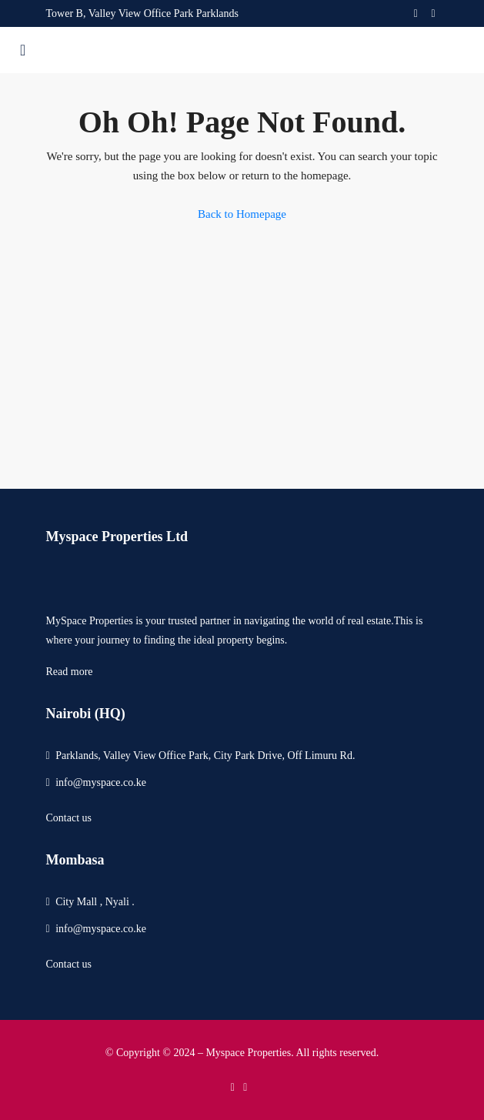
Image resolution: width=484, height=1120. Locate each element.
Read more (69, 671)
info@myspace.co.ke (100, 782)
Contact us (69, 818)
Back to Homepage (242, 214)
